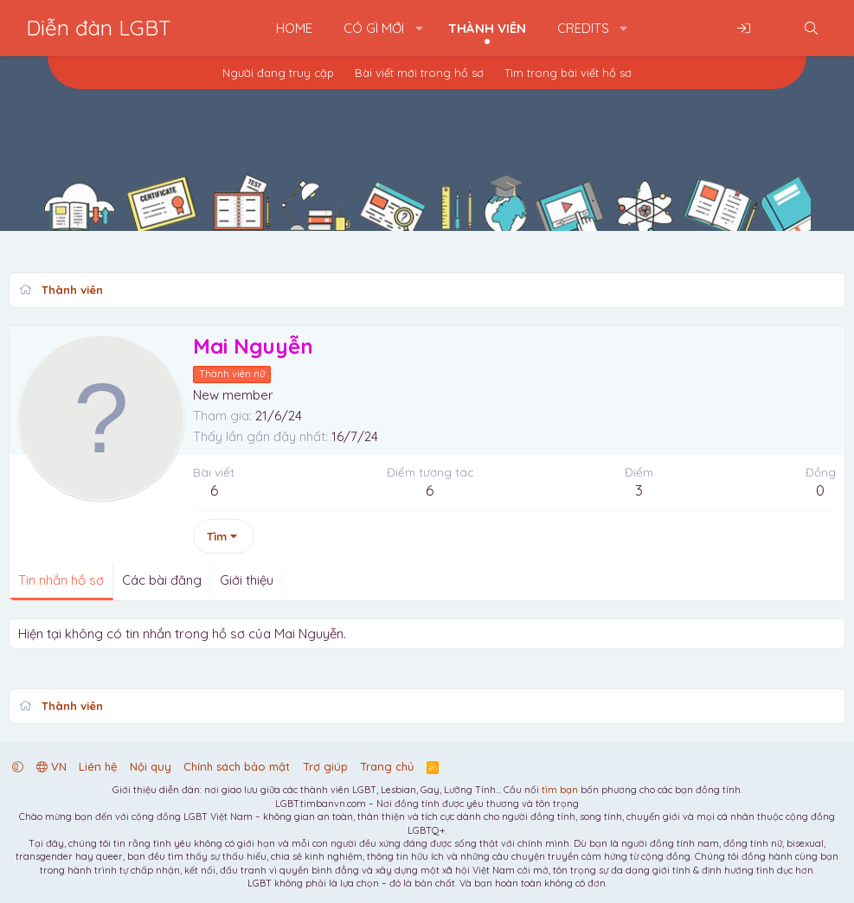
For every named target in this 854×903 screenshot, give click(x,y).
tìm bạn (560, 790)
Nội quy (150, 766)
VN (51, 766)
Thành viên (487, 28)
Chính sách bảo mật (236, 766)
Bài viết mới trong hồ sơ (419, 73)
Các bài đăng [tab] (162, 580)
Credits (583, 28)
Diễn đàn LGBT (98, 28)
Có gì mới (374, 28)
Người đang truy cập (278, 73)
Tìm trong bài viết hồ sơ (568, 73)
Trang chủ (387, 766)
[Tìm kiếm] (811, 28)
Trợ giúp (325, 766)
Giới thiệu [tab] (246, 580)
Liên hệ (98, 766)
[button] (420, 28)
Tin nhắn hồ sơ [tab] (61, 580)
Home (294, 28)
